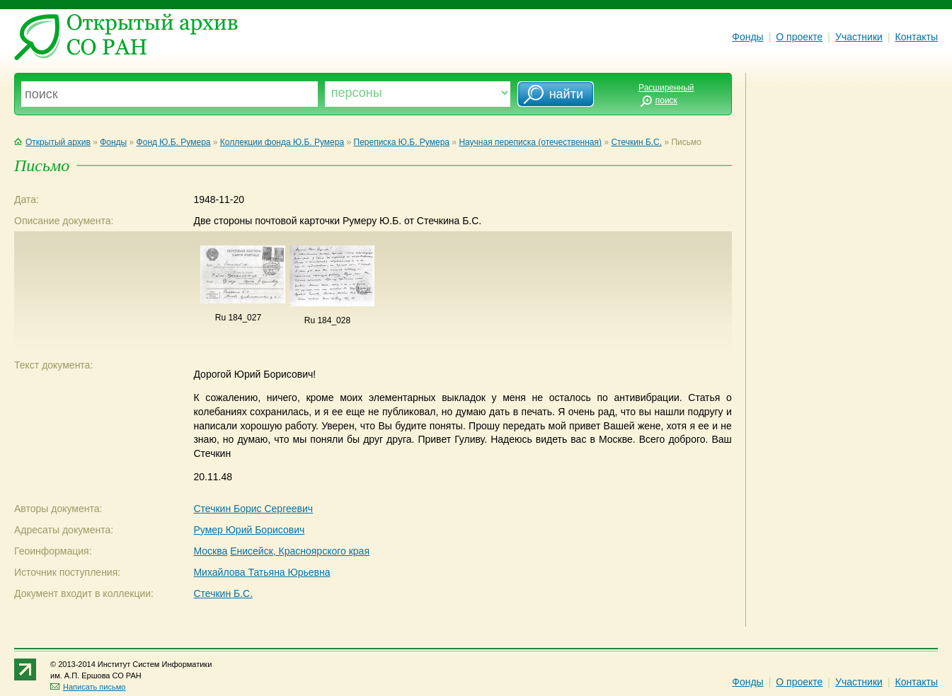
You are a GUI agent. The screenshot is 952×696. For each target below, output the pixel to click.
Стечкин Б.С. (636, 142)
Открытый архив (52, 142)
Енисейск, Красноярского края (299, 551)
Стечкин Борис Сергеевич (253, 508)
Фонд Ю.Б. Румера (174, 142)
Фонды (747, 36)
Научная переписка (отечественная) (530, 142)
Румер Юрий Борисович (248, 529)
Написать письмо (87, 687)
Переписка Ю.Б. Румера (402, 142)
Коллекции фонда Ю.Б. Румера (282, 142)
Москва (210, 551)
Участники (859, 36)
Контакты (916, 36)
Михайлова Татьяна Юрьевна (261, 572)
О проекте (799, 36)
